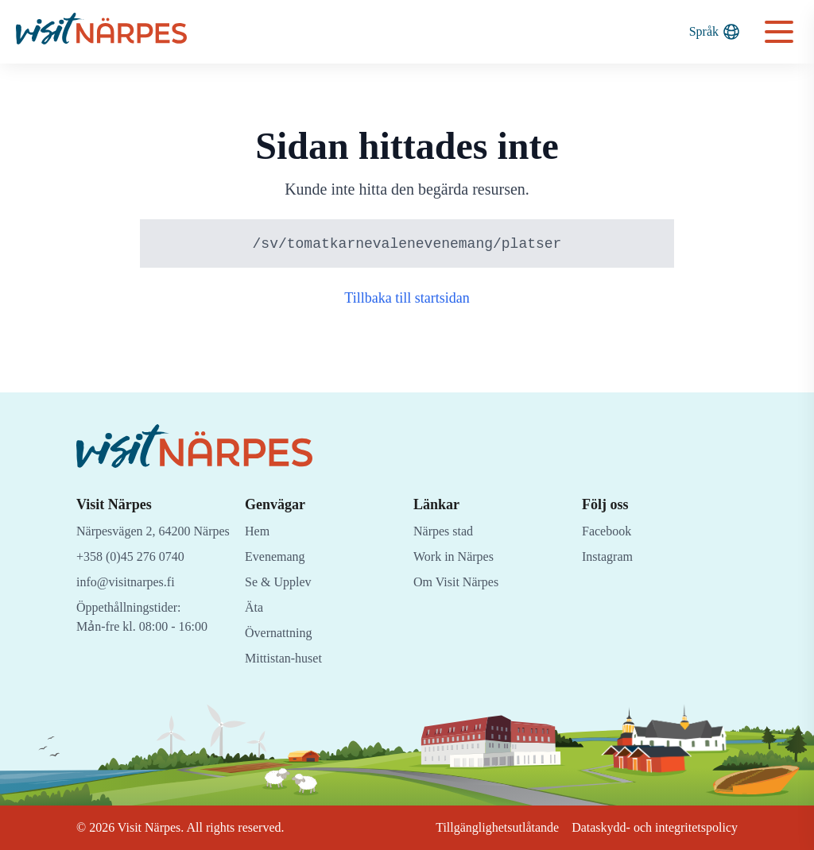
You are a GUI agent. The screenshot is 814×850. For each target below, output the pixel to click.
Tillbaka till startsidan (407, 298)
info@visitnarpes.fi (129, 601)
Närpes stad (447, 531)
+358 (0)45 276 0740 (136, 575)
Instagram (609, 556)
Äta (254, 607)
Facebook (609, 531)
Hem (258, 531)
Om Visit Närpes (459, 582)
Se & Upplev (280, 582)
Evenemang (277, 556)
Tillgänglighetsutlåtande (476, 827)
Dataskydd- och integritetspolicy (647, 827)
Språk (714, 31)
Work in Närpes (457, 556)
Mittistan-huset (287, 658)
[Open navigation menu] (779, 32)
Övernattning (282, 633)
